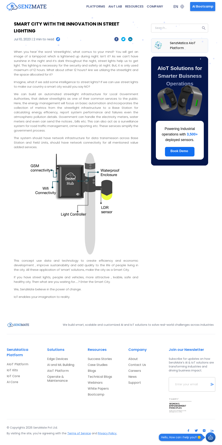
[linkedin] (130, 39)
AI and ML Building (60, 365)
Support (134, 383)
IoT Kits (12, 370)
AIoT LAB (115, 6)
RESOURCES (134, 6)
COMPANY (155, 6)
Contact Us (137, 365)
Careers (134, 371)
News (132, 377)
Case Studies (98, 365)
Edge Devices (57, 359)
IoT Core (13, 376)
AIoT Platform (17, 364)
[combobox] (179, 28)
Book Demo (179, 151)
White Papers (98, 389)
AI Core (12, 382)
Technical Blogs (100, 377)
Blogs (92, 371)
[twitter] (123, 39)
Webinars (95, 383)
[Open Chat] (210, 437)
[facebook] (116, 39)
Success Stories (100, 359)
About (133, 359)
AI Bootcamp (202, 6)
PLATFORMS (96, 6)
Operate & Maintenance (57, 379)
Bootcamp (96, 395)
